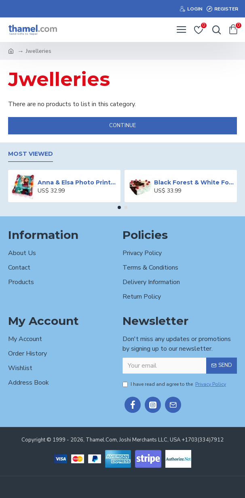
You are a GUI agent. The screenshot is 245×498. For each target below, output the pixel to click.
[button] (119, 207)
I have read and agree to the (174, 384)
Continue (122, 125)
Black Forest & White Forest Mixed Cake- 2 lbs (194, 182)
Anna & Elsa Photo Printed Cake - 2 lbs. (78, 182)
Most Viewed (30, 154)
